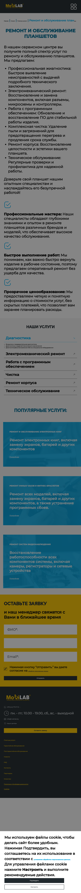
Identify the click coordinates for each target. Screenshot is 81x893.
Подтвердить (34, 871)
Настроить (34, 884)
